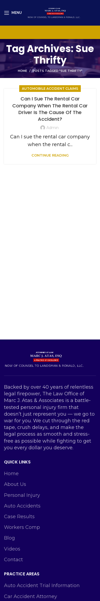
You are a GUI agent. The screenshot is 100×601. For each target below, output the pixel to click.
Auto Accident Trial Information (42, 585)
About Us (15, 484)
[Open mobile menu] (13, 12)
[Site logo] (54, 12)
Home (22, 71)
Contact (13, 560)
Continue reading (50, 155)
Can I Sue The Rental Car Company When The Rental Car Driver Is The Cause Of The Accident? (50, 108)
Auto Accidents (22, 506)
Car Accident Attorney (30, 596)
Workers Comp (22, 527)
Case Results (19, 517)
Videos (12, 549)
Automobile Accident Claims (50, 89)
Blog (9, 538)
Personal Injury (22, 495)
